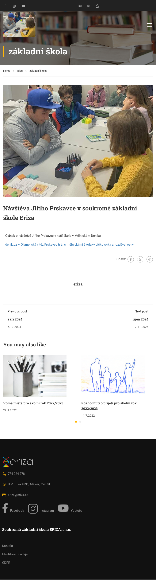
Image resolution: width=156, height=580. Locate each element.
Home (6, 71)
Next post (141, 312)
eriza (78, 284)
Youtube (70, 508)
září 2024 (15, 319)
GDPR (6, 563)
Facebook (13, 508)
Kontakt (7, 546)
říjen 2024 (140, 319)
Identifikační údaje (15, 555)
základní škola (38, 71)
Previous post (17, 312)
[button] (76, 422)
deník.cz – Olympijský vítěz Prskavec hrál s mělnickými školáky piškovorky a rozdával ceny (69, 245)
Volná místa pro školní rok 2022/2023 (33, 403)
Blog (20, 71)
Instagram (41, 509)
